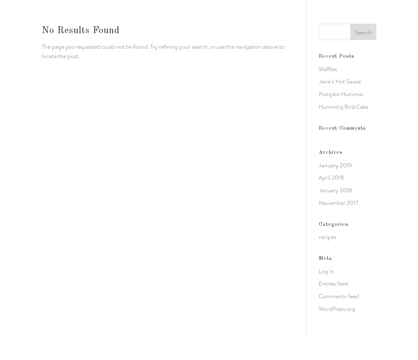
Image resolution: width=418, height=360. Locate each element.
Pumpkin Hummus (341, 94)
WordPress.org (337, 309)
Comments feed (339, 296)
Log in (326, 271)
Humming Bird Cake (343, 107)
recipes (327, 237)
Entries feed (333, 283)
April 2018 (331, 177)
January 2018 (335, 190)
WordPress (160, 348)
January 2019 (335, 165)
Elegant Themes (93, 348)
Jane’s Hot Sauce (340, 81)
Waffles (328, 69)
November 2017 (338, 203)
